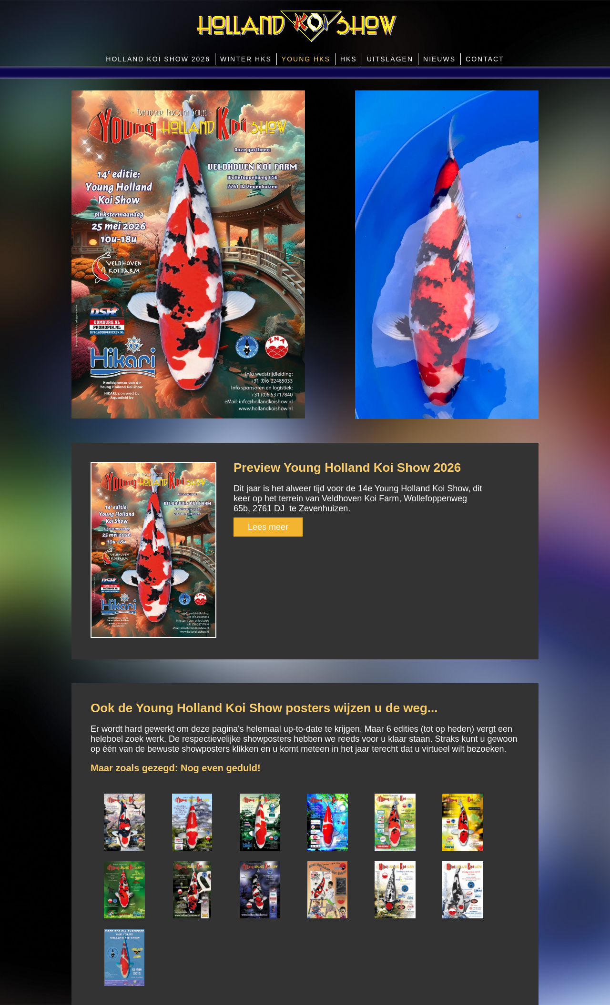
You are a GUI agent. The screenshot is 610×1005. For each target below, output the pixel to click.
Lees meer (268, 527)
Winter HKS (246, 59)
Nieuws (439, 59)
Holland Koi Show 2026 (158, 59)
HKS (348, 59)
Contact (485, 59)
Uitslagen (390, 59)
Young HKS (306, 59)
